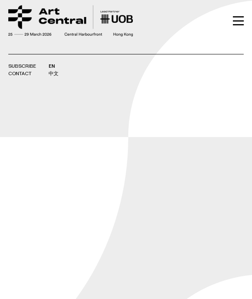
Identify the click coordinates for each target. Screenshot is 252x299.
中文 (54, 73)
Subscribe (22, 66)
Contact (20, 73)
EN (52, 66)
